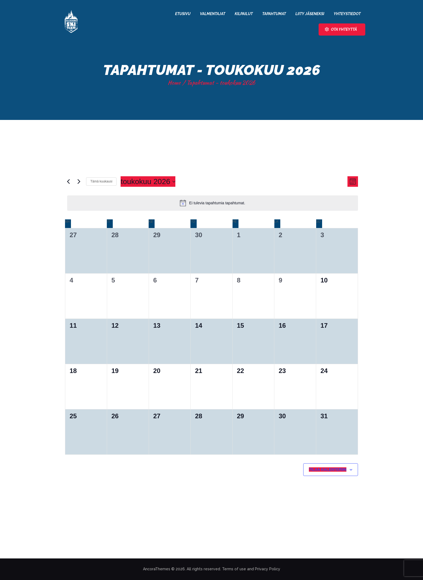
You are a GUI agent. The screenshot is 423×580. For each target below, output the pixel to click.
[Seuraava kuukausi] (79, 181)
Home (174, 82)
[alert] (212, 202)
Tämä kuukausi (101, 181)
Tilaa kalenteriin (327, 469)
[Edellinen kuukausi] (68, 181)
